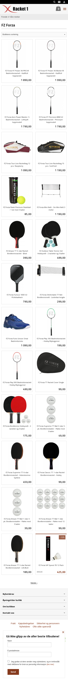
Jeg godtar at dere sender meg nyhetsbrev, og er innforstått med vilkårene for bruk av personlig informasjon (33, 662)
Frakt (13, 623)
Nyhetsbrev (24, 626)
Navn (29, 643)
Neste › (34, 583)
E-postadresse (29, 653)
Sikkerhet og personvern (48, 623)
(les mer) (50, 664)
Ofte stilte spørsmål (42, 626)
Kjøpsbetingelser (26, 623)
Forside (4, 17)
